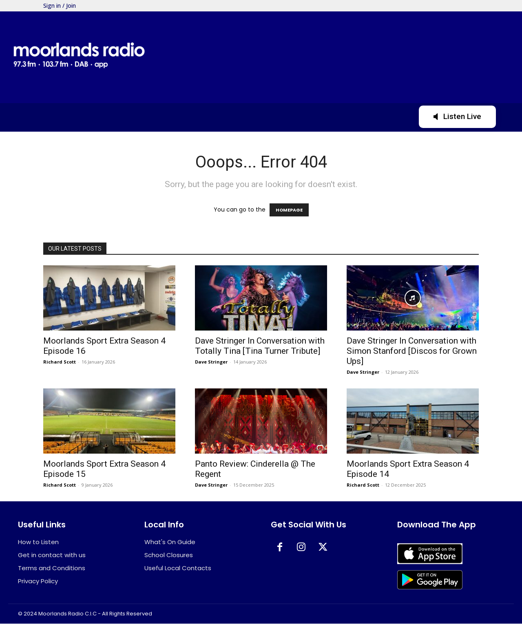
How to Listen (38, 542)
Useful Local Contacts (177, 568)
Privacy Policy (38, 581)
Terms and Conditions (51, 568)
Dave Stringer (211, 362)
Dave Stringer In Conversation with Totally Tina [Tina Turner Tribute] (260, 346)
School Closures (168, 555)
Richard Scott (59, 362)
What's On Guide (169, 542)
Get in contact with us (52, 555)
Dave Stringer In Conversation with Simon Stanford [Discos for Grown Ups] (412, 351)
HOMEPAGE (289, 210)
